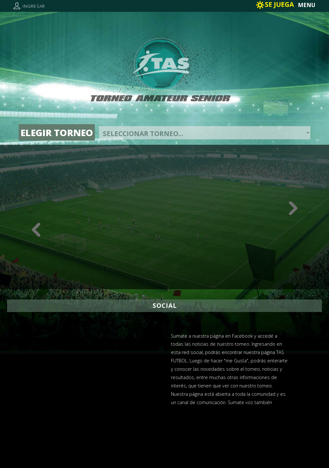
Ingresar (33, 6)
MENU (307, 5)
